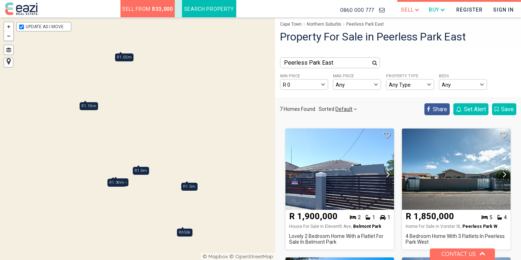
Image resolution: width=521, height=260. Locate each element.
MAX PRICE (343, 76)
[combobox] (330, 62)
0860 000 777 (357, 9)
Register (469, 10)
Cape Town (291, 24)
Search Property (209, 9)
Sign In (503, 10)
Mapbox (218, 256)
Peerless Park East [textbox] (308, 62)
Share (437, 109)
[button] (386, 175)
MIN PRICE (290, 76)
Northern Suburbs (324, 24)
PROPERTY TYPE (402, 76)
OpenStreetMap (254, 256)
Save (504, 109)
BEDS (444, 76)
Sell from (147, 9)
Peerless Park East (365, 24)
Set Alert (471, 109)
